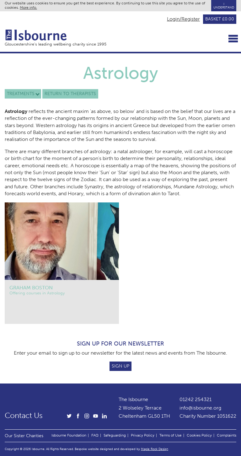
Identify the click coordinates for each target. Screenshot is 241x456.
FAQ (95, 435)
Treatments (21, 93)
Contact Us (24, 415)
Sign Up (120, 366)
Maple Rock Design (154, 449)
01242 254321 (195, 399)
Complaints (226, 435)
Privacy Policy (142, 435)
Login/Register (183, 19)
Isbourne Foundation (68, 435)
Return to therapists (70, 93)
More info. (28, 7)
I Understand (223, 5)
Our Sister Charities (24, 435)
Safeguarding (115, 435)
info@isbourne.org (200, 408)
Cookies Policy (199, 435)
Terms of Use (170, 435)
